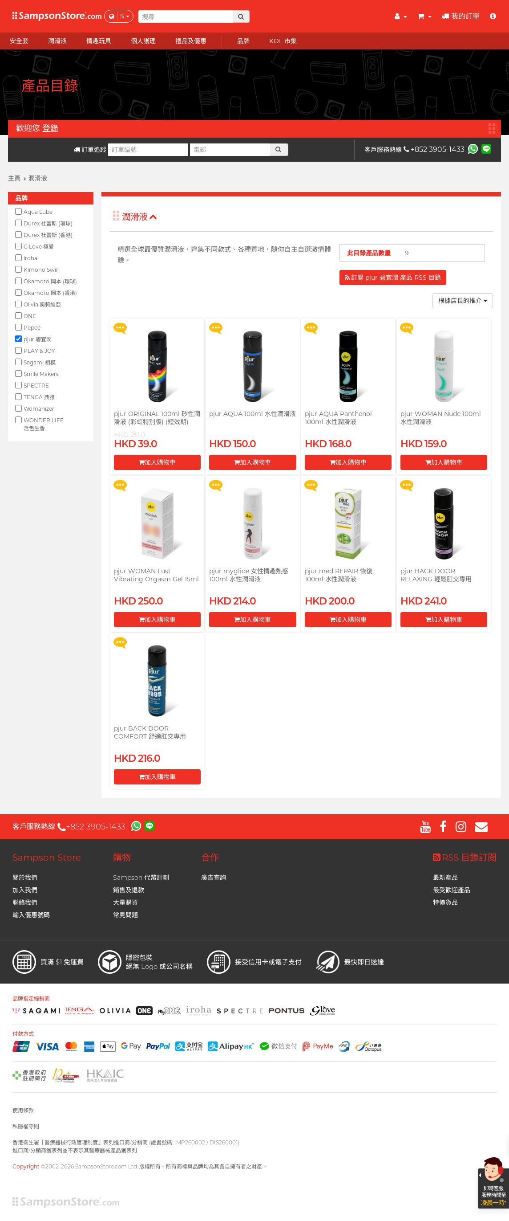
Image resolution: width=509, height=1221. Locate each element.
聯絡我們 (24, 902)
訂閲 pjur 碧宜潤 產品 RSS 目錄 (393, 278)
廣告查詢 (213, 878)
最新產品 (445, 878)
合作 (210, 857)
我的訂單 (461, 16)
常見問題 (125, 915)
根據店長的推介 (462, 301)
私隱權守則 (25, 1126)
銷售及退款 (128, 890)
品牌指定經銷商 (31, 998)
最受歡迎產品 (451, 890)
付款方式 (23, 1034)
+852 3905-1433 (434, 149)
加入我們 (24, 890)
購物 (122, 857)
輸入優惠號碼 (31, 915)
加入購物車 (157, 462)
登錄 (50, 128)
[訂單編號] (148, 149)
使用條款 (23, 1110)
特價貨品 (445, 902)
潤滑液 (139, 217)
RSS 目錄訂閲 (465, 857)
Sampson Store (46, 857)
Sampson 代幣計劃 (141, 878)
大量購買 (125, 902)
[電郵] (230, 149)
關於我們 (24, 878)
